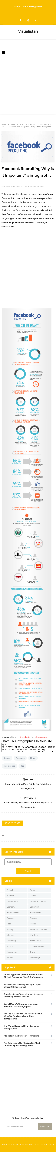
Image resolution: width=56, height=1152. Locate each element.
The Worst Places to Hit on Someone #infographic (21, 1027)
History (10, 929)
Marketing (11, 940)
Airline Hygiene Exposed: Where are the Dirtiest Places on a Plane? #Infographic (23, 975)
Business (10, 895)
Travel (32, 952)
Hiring (33, 758)
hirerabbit (24, 737)
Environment (35, 912)
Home (17, 6)
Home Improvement (38, 929)
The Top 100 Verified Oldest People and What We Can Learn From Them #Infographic (23, 1016)
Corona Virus (12, 901)
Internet (10, 935)
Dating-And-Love (38, 901)
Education (34, 907)
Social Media (35, 940)
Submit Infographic (32, 6)
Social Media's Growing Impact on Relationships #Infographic (20, 1005)
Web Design (35, 957)
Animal (10, 890)
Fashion (10, 918)
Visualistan (30, 1145)
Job (22, 766)
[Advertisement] (28, 86)
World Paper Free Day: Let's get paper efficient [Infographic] (22, 985)
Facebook (20, 758)
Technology (12, 952)
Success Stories (37, 946)
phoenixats (41, 737)
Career (7, 758)
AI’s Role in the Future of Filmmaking (21, 1036)
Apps (32, 890)
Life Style (34, 935)
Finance (33, 918)
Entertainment (13, 912)
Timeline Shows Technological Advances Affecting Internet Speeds (23, 995)
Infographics (9, 766)
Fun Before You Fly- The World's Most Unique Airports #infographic (22, 1044)
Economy (11, 907)
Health (33, 924)
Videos (10, 957)
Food (9, 924)
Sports (10, 946)
